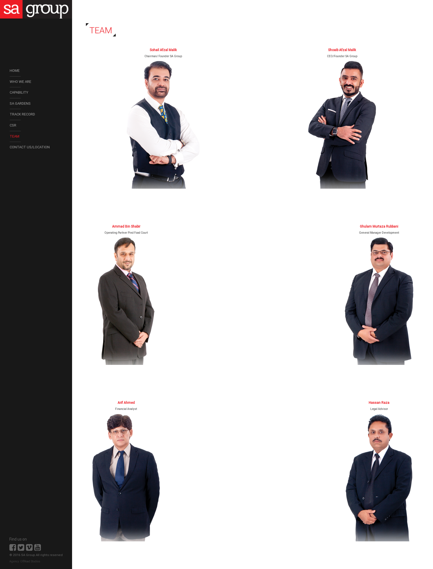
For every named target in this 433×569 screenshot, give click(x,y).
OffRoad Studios (30, 561)
